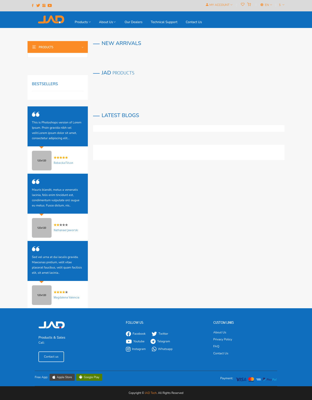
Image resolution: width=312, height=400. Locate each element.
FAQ (216, 346)
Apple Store (62, 377)
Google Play (89, 377)
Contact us (194, 22)
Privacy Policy (222, 339)
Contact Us (220, 353)
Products (83, 22)
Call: (41, 343)
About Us (107, 22)
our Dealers (133, 22)
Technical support (164, 22)
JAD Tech (151, 393)
